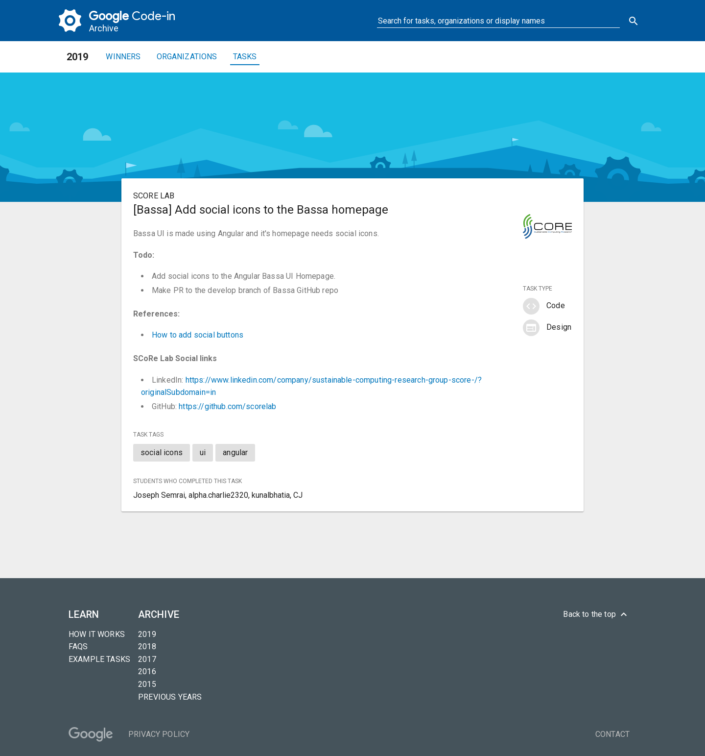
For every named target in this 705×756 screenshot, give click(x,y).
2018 (147, 646)
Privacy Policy (158, 734)
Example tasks (99, 659)
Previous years (170, 697)
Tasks (245, 56)
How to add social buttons (197, 335)
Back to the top (596, 614)
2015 (147, 684)
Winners (123, 56)
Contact (612, 734)
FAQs (78, 646)
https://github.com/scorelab (227, 406)
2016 (147, 671)
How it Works (97, 634)
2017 (147, 659)
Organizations (187, 56)
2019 (147, 634)
